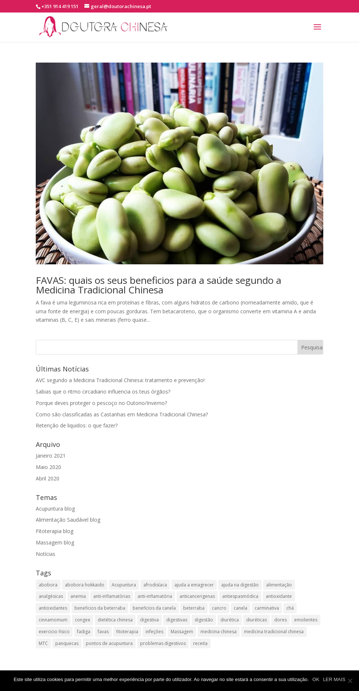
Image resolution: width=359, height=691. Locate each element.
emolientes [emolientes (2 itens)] (305, 620)
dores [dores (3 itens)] (280, 620)
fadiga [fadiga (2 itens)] (83, 631)
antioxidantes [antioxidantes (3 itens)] (53, 608)
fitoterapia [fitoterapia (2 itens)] (127, 631)
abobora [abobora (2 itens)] (48, 585)
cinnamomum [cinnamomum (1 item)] (53, 620)
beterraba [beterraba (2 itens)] (194, 608)
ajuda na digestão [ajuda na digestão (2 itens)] (240, 585)
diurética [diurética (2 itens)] (229, 620)
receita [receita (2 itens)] (200, 643)
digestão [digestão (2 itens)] (204, 620)
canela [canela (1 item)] (240, 608)
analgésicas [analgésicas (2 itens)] (51, 596)
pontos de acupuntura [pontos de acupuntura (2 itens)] (109, 643)
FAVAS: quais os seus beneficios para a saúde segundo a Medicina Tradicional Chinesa (158, 285)
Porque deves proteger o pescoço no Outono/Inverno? (101, 402)
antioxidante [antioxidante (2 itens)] (279, 596)
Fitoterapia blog (54, 531)
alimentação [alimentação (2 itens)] (279, 585)
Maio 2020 (48, 466)
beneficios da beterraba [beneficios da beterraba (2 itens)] (99, 608)
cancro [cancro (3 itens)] (219, 608)
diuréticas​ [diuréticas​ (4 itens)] (256, 620)
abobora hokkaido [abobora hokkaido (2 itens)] (84, 585)
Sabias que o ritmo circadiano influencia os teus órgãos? (103, 391)
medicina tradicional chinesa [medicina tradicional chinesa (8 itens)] (274, 631)
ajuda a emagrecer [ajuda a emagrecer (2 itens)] (194, 585)
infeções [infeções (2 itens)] (154, 631)
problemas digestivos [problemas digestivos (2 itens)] (163, 643)
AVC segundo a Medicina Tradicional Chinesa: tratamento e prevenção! (120, 380)
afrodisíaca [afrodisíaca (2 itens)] (155, 585)
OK (316, 679)
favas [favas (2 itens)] (103, 631)
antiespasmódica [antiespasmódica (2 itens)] (240, 596)
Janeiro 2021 (51, 455)
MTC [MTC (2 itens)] (43, 643)
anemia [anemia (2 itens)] (78, 596)
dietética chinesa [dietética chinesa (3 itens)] (115, 620)
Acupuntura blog (55, 508)
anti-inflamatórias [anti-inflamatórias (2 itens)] (111, 596)
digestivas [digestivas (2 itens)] (176, 620)
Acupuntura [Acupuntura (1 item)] (124, 585)
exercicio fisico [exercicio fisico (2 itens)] (54, 631)
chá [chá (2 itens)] (290, 608)
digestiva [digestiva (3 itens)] (149, 620)
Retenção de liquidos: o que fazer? (77, 425)
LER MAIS (334, 679)
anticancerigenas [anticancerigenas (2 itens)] (197, 596)
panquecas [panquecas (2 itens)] (67, 643)
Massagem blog (55, 542)
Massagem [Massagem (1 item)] (182, 631)
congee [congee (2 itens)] (82, 620)
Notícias (45, 553)
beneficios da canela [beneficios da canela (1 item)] (154, 608)
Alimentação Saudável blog (68, 519)
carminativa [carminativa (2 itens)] (267, 608)
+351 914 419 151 (60, 6)
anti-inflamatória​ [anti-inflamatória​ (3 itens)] (154, 596)
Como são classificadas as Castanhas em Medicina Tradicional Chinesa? (122, 414)
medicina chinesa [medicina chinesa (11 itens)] (219, 631)
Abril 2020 (47, 478)
